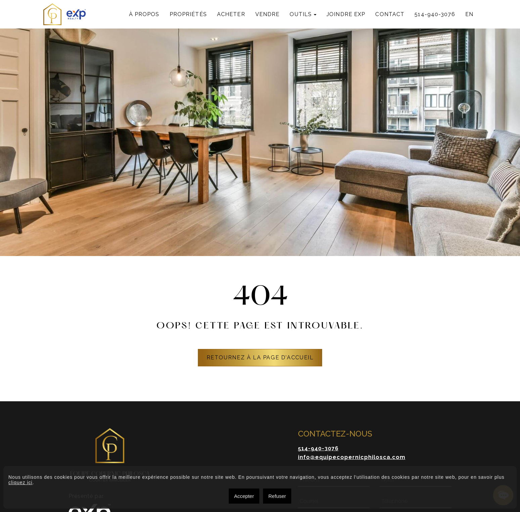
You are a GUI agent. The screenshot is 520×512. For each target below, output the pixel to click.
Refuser (277, 496)
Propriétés (188, 14)
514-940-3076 (435, 14)
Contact (389, 14)
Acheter (231, 14)
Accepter (244, 496)
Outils (301, 14)
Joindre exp (346, 14)
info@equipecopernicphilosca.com (351, 457)
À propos (144, 14)
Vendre (267, 14)
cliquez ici (20, 482)
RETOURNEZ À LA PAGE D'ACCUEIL (260, 357)
